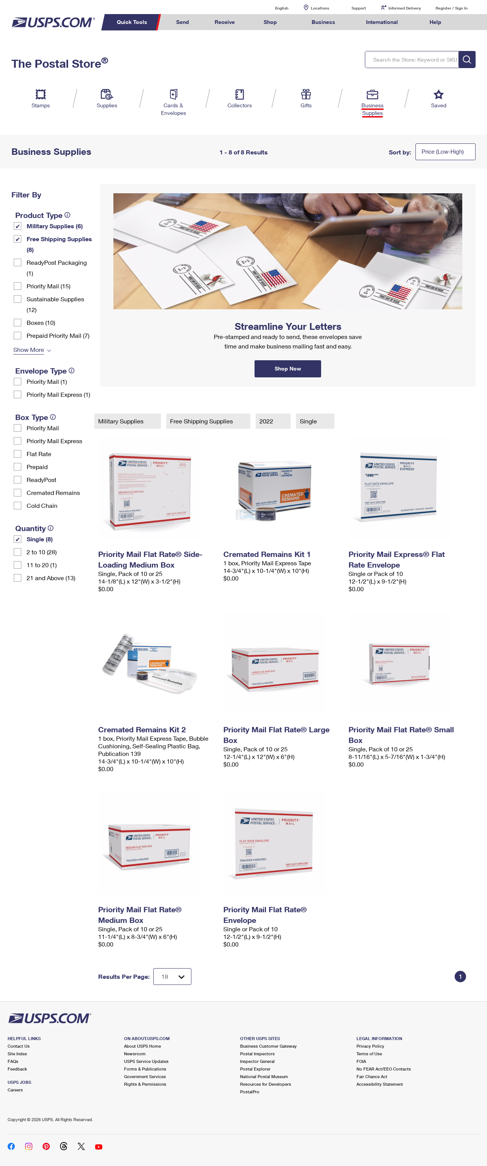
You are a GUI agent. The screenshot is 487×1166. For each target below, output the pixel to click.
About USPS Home (142, 1046)
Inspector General (257, 1061)
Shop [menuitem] (270, 22)
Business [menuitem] (323, 22)
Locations (320, 8)
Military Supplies (121, 421)
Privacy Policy (370, 1046)
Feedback (17, 1068)
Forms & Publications (145, 1068)
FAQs (13, 1061)
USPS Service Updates (146, 1061)
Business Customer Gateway (268, 1046)
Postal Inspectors (257, 1053)
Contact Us (19, 1046)
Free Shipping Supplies (202, 421)
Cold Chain (42, 505)
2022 (267, 421)
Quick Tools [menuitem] (132, 22)
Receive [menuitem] (225, 22)
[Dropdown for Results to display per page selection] (172, 976)
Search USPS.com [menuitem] (468, 22)
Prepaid (37, 466)
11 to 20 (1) (42, 564)
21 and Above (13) (51, 577)
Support (359, 8)
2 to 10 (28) (42, 551)
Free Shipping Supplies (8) (59, 244)
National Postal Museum (264, 1076)
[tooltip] (67, 215)
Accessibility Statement (379, 1084)
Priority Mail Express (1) (58, 394)
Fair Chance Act (371, 1076)
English (273, 7)
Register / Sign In (452, 8)
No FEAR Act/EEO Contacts (383, 1068)
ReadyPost (41, 479)
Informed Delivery (404, 8)
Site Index (17, 1053)
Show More (28, 349)
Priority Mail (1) (47, 381)
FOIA (361, 1061)
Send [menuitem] (182, 22)
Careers (15, 1089)
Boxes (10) (41, 322)
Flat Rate (39, 453)
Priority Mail (43, 427)
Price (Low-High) (443, 151)
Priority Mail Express (54, 440)
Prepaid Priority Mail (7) (58, 335)
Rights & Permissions (145, 1084)
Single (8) (40, 538)
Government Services (145, 1076)
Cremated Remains (53, 492)
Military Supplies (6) (55, 225)
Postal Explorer (255, 1068)
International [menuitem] (382, 22)
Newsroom (135, 1053)
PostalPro (249, 1091)
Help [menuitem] (435, 22)
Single (309, 421)
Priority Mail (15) (48, 286)
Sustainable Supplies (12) (55, 304)
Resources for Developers (265, 1084)
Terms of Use (369, 1053)
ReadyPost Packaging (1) (57, 268)
